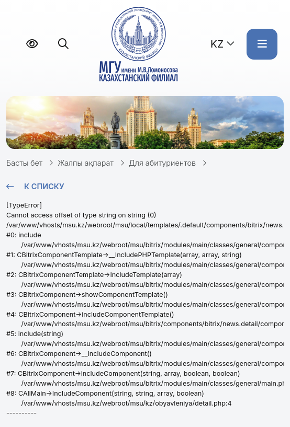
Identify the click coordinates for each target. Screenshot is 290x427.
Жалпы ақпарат (86, 162)
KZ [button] (217, 44)
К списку (44, 186)
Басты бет (24, 162)
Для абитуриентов (162, 162)
